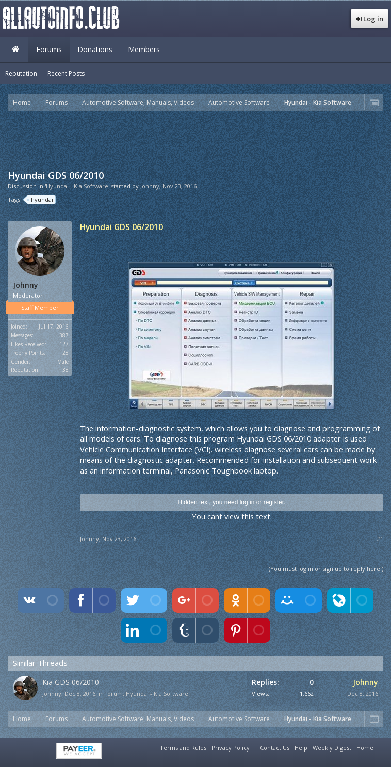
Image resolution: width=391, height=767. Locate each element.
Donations (94, 49)
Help (301, 748)
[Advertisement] (195, 139)
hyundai (40, 199)
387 (64, 335)
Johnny (149, 186)
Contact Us (274, 748)
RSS (382, 746)
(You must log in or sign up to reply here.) (326, 569)
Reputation (21, 73)
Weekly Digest (332, 748)
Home (15, 49)
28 (65, 352)
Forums (49, 49)
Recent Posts (66, 73)
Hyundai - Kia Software (157, 693)
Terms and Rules (183, 748)
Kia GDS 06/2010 (70, 682)
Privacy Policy (230, 748)
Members (144, 49)
